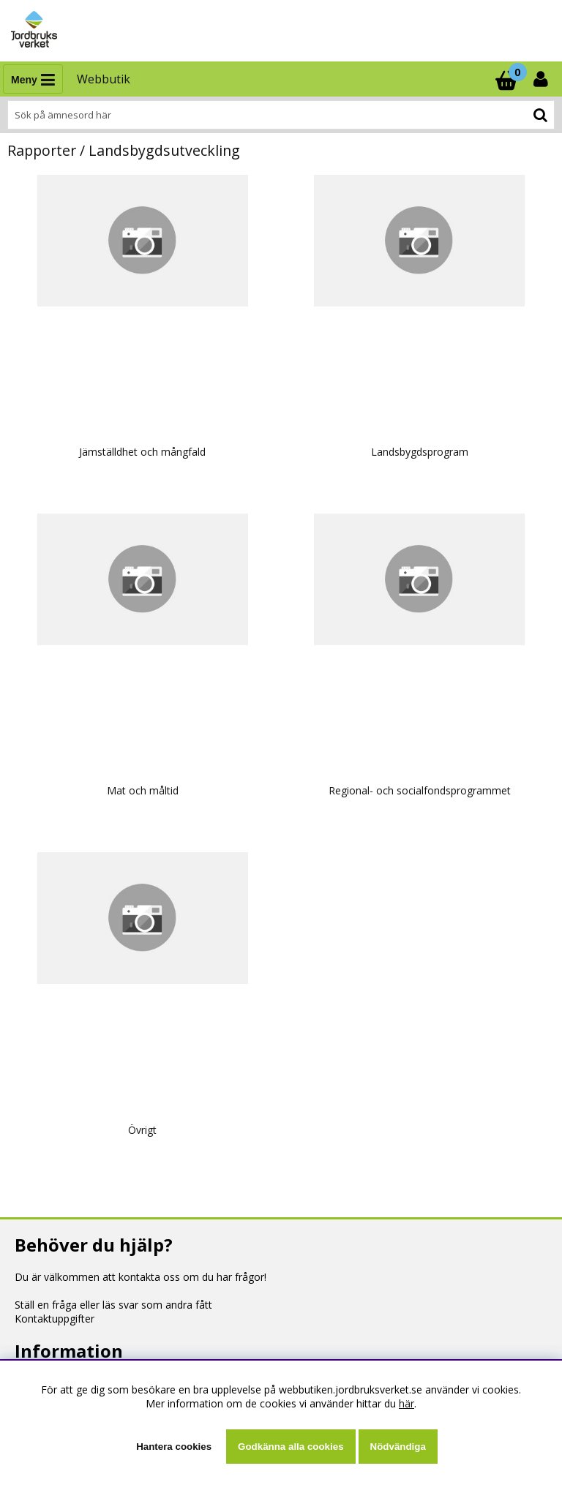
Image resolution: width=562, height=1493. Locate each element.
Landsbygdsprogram (419, 452)
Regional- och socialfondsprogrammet (420, 790)
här (406, 1403)
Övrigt (142, 1130)
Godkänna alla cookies (290, 1446)
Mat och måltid (143, 790)
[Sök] (281, 114)
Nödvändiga (398, 1446)
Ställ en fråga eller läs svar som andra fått (113, 1305)
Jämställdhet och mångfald (142, 452)
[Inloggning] (542, 79)
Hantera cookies (173, 1446)
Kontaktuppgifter (54, 1318)
